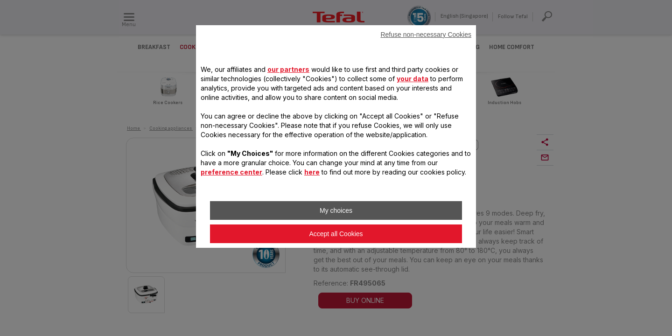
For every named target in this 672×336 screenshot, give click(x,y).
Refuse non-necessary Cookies (425, 34)
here (312, 172)
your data (412, 79)
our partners (288, 69)
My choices (336, 210)
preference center (231, 172)
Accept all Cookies (336, 234)
